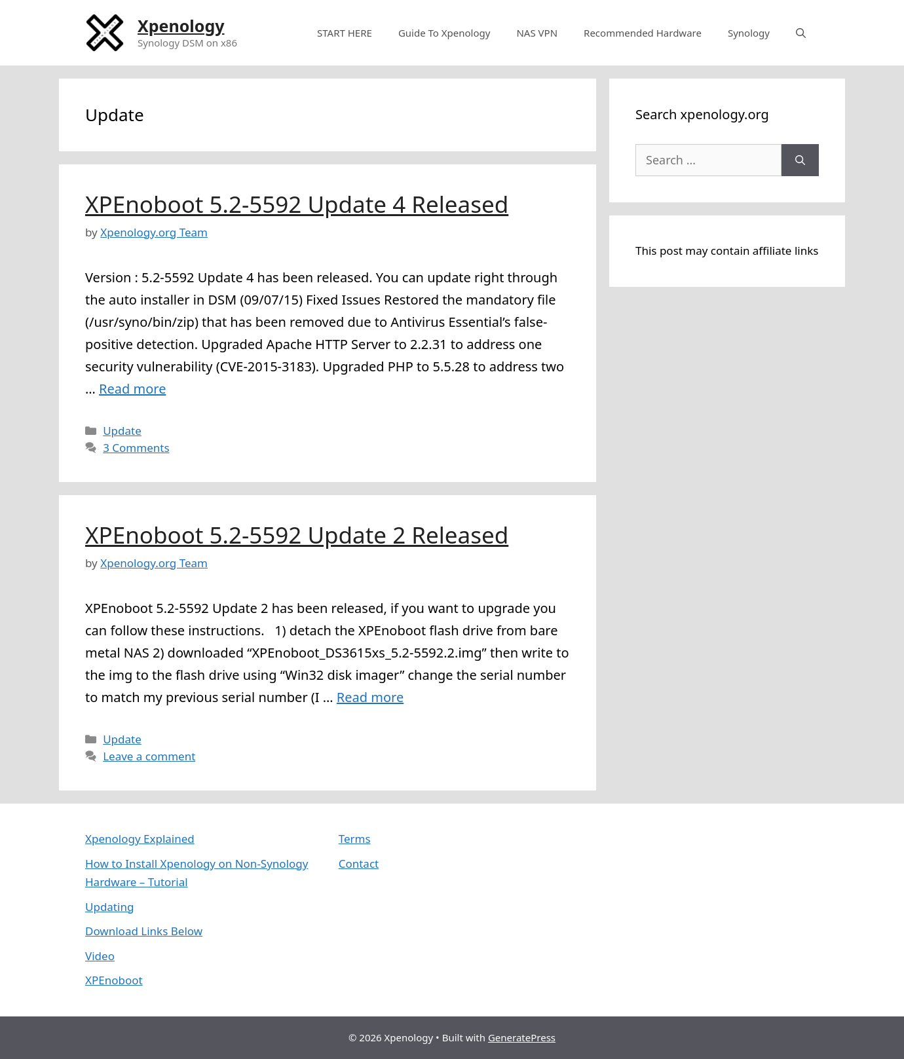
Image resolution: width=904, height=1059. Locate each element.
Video (100, 955)
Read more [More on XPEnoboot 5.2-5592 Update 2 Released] (370, 697)
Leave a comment (149, 756)
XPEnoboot (114, 980)
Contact (359, 863)
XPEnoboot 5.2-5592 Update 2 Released (296, 534)
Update (122, 430)
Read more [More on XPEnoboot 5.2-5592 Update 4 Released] (132, 389)
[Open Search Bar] (801, 32)
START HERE (344, 32)
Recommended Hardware (643, 32)
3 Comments (136, 447)
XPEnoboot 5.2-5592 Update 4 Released (296, 204)
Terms (355, 838)
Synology (749, 32)
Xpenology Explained (140, 838)
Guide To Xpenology (444, 32)
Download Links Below (143, 930)
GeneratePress (522, 1037)
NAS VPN (536, 32)
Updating (109, 906)
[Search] (800, 160)
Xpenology (181, 25)
